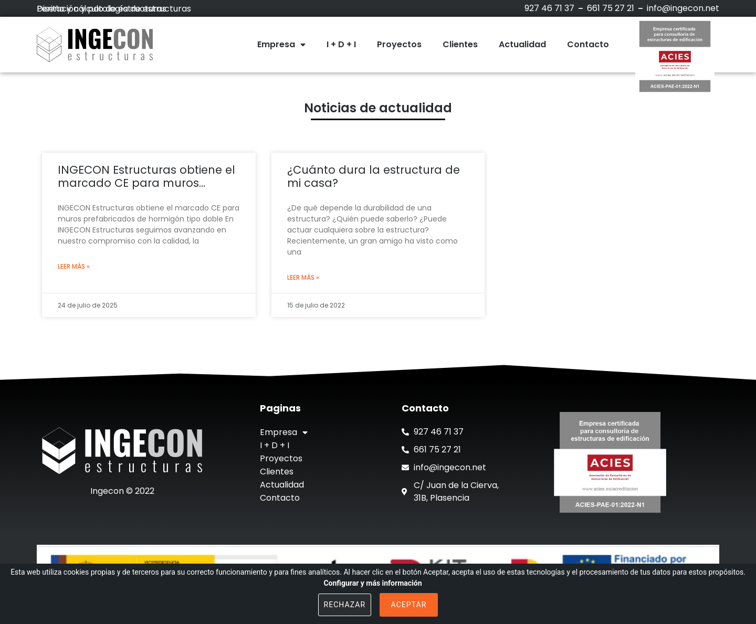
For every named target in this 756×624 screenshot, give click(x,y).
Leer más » (74, 266)
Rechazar (345, 604)
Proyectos (399, 44)
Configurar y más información (372, 583)
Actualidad (522, 44)
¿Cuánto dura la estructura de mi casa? (373, 176)
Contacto (588, 44)
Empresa (281, 44)
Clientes (460, 44)
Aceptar (409, 604)
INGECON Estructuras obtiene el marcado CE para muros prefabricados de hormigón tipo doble (148, 176)
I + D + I (341, 44)
